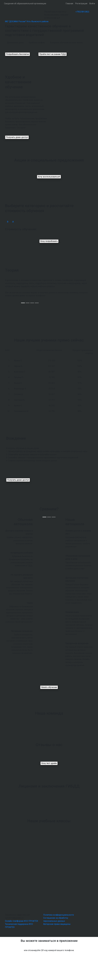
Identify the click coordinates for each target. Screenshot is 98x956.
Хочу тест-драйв (49, 763)
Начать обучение (49, 687)
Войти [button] (92, 3)
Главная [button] (69, 3)
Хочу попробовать (49, 241)
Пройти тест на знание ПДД (52, 54)
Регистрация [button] (81, 3)
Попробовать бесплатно (17, 54)
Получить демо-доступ (17, 137)
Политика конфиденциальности (58, 915)
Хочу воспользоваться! (49, 176)
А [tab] (13, 222)
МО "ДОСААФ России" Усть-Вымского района (26, 21)
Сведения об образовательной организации (25, 3)
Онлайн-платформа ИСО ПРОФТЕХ (21, 921)
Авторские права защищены (57, 924)
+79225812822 (82, 11)
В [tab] (7, 222)
